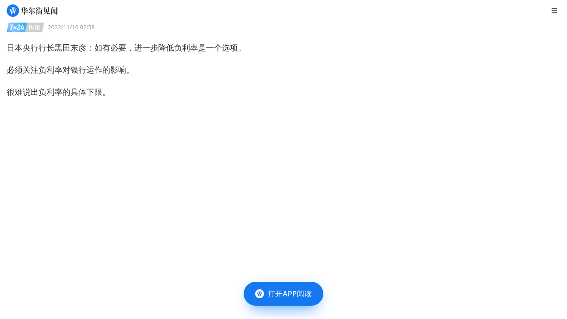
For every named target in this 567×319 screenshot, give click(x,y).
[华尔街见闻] (32, 10)
